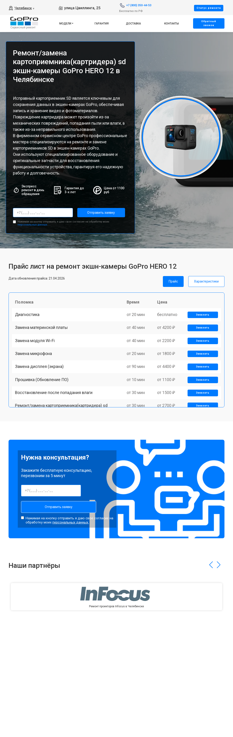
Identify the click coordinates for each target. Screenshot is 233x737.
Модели (65, 23)
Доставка (133, 23)
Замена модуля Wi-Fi (36, 350)
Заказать (201, 318)
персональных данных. (33, 223)
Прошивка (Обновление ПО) (43, 398)
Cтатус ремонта (209, 7)
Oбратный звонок (208, 23)
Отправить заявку (96, 212)
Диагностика (29, 318)
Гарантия (102, 23)
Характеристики (206, 280)
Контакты (171, 23)
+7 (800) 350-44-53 (138, 5)
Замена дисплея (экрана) (41, 382)
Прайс (173, 280)
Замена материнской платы (43, 333)
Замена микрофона (35, 366)
